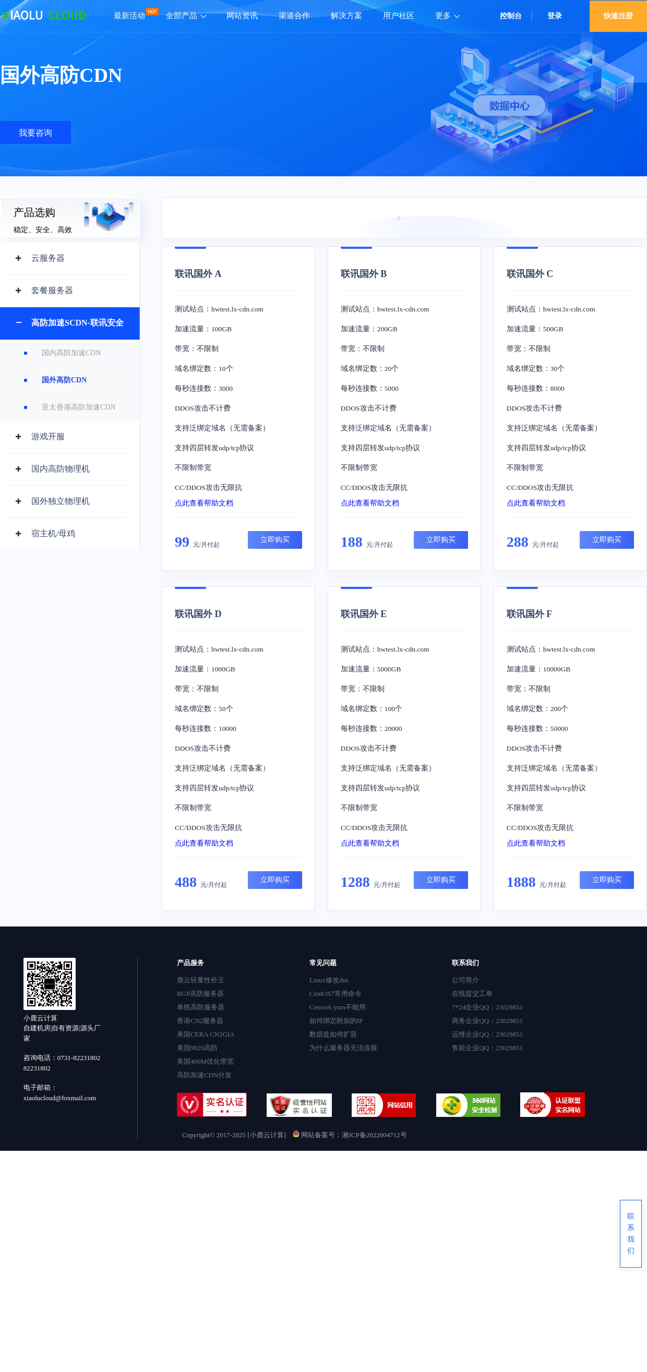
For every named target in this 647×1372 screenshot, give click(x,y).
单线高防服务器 (200, 1007)
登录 (554, 16)
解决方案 (346, 15)
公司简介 (465, 980)
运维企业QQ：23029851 (487, 1034)
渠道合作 (294, 15)
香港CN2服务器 (200, 1021)
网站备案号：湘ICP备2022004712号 (349, 1135)
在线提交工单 (472, 993)
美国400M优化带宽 (205, 1061)
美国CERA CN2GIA (206, 1034)
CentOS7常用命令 (335, 993)
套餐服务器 (52, 290)
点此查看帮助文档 (204, 503)
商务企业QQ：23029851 (487, 1021)
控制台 (511, 16)
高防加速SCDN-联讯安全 (77, 322)
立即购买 (275, 540)
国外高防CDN (64, 380)
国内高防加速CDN (71, 353)
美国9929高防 (197, 1048)
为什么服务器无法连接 (343, 1048)
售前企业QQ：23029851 (487, 1048)
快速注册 (618, 16)
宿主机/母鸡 (53, 533)
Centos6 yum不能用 (337, 1007)
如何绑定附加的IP (336, 1021)
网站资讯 (242, 15)
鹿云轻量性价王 (200, 980)
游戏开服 (48, 436)
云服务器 (48, 258)
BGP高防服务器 (200, 993)
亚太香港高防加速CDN (79, 407)
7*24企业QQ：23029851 (487, 1007)
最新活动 (129, 15)
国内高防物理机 (60, 468)
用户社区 (398, 15)
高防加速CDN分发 (204, 1075)
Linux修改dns (329, 980)
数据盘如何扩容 (333, 1034)
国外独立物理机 (60, 501)
